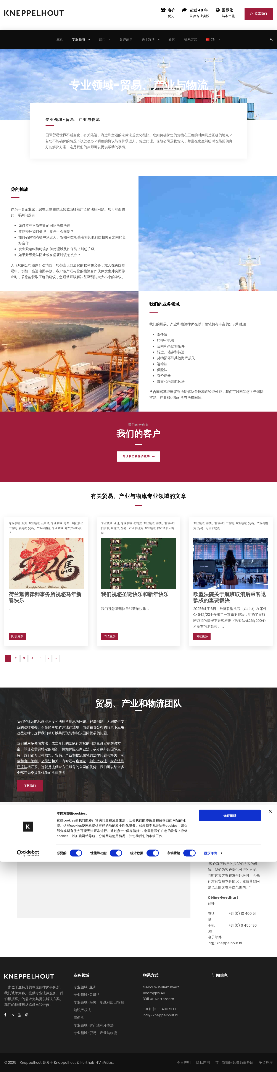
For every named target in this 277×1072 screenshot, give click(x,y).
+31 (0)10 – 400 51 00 (160, 1009)
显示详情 (210, 1063)
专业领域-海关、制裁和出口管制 (213, 523)
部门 (102, 39)
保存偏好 (229, 1025)
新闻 (172, 39)
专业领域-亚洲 (18, 523)
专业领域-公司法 (39, 523)
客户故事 (126, 39)
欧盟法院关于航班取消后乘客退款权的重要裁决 (229, 597)
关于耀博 (148, 39)
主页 (59, 39)
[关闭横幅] (270, 1021)
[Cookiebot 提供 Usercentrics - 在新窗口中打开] (28, 1063)
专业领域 (78, 39)
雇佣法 (22, 528)
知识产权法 (98, 761)
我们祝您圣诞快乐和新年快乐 (135, 594)
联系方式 (190, 39)
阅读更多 (17, 636)
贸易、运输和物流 (208, 528)
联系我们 (258, 14)
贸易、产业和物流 (39, 528)
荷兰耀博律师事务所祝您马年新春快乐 (45, 597)
